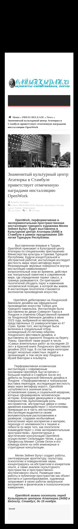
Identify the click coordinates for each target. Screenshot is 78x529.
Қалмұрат (24, 202)
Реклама (60, 205)
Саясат (11, 208)
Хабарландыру (28, 208)
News (50, 117)
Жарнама (40, 205)
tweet (12, 508)
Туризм (18, 208)
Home (14, 117)
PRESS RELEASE (33, 117)
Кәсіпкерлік (50, 205)
